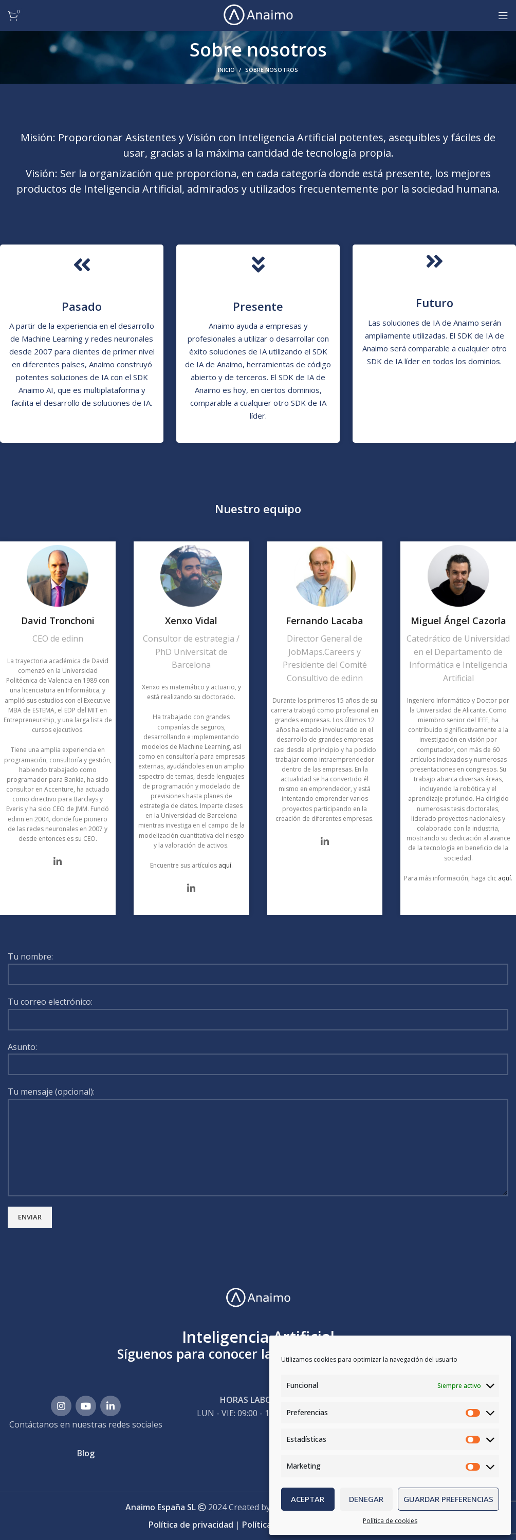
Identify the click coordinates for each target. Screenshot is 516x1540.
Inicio (226, 69)
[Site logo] (258, 14)
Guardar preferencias (448, 1499)
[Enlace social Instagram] (61, 1406)
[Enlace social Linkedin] (110, 1406)
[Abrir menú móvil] (503, 15)
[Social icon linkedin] (57, 861)
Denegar (366, 1499)
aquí (224, 865)
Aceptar (307, 1499)
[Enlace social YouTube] (86, 1406)
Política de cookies (390, 1520)
